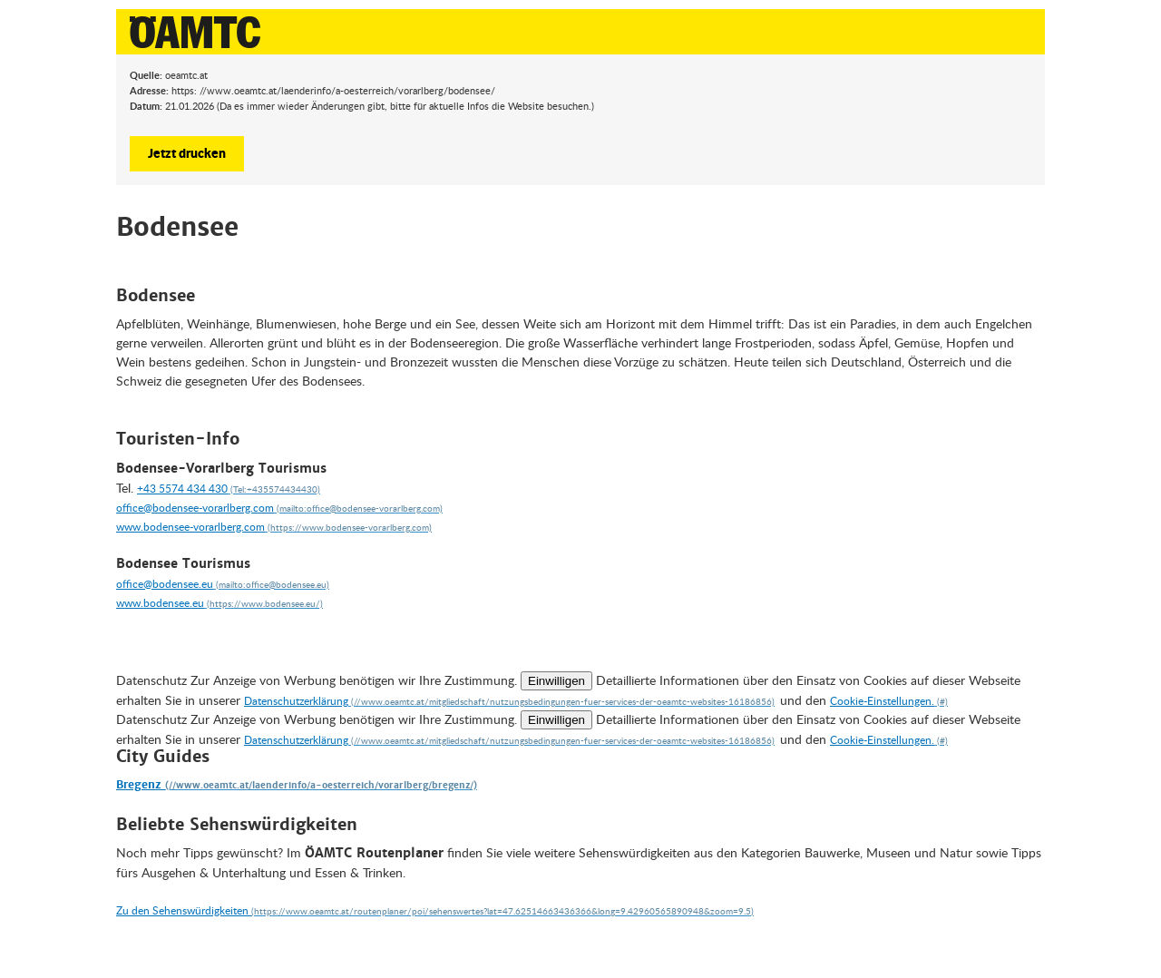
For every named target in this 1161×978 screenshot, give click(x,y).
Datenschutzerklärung (296, 701)
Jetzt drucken (187, 152)
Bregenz (140, 785)
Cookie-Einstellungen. (882, 701)
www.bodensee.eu (160, 603)
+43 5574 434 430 (182, 488)
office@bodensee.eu (164, 584)
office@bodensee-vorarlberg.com (195, 507)
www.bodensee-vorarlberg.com (190, 526)
